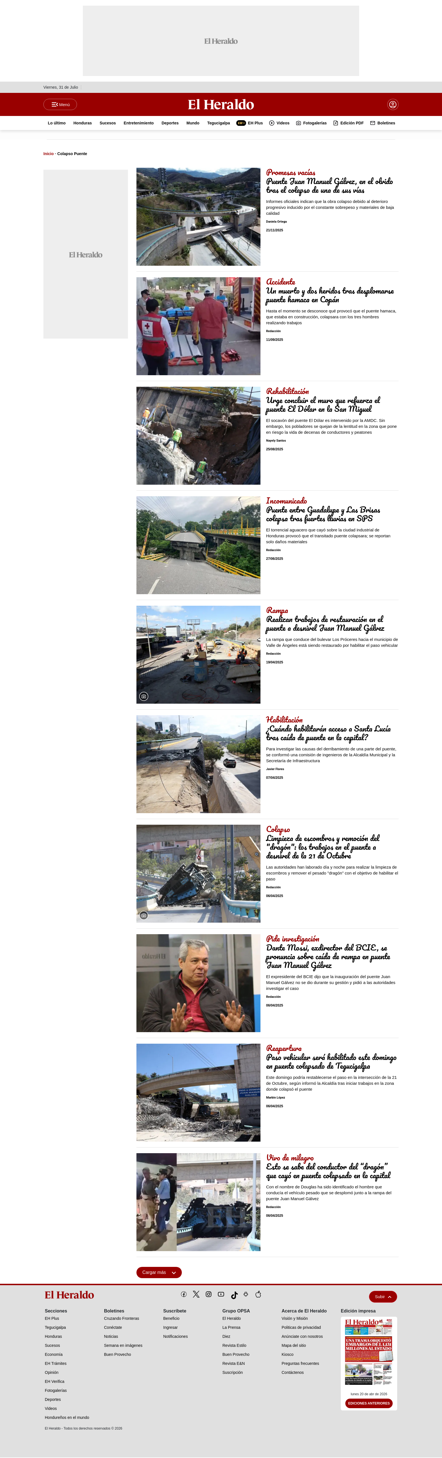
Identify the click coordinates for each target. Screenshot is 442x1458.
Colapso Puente (72, 154)
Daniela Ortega (276, 222)
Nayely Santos (276, 441)
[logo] (71, 1295)
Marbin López (275, 1098)
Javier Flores (275, 770)
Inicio (48, 154)
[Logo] (221, 104)
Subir (383, 1297)
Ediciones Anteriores (369, 1404)
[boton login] (393, 104)
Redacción (273, 332)
